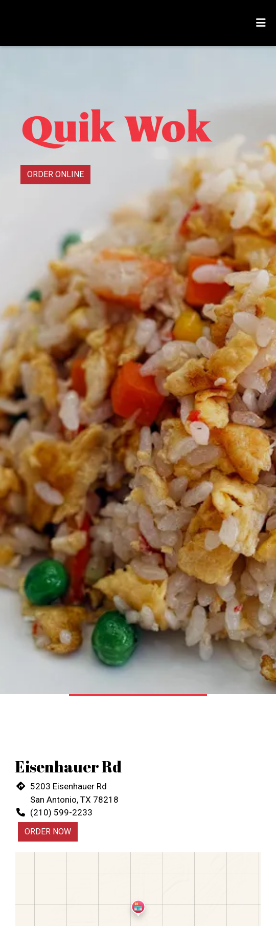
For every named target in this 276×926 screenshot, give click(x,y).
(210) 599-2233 (61, 812)
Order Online (55, 174)
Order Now (48, 831)
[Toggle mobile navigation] (261, 23)
